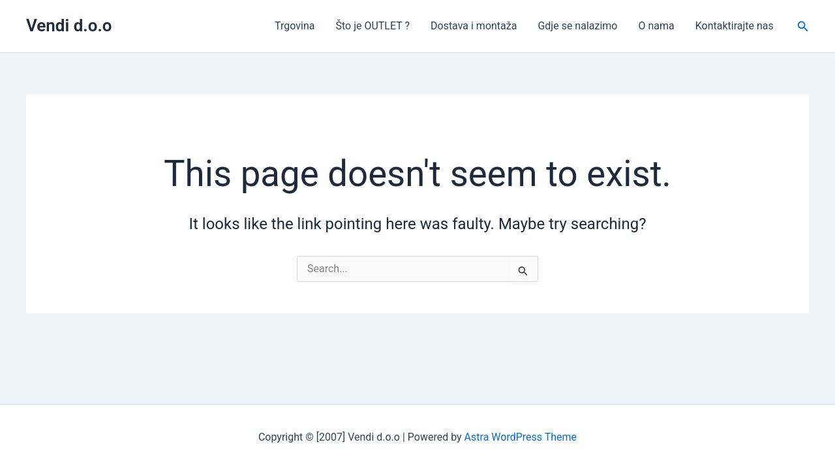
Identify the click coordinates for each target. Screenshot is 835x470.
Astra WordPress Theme (520, 437)
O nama (656, 26)
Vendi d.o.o (69, 25)
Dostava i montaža (474, 26)
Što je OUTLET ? (372, 26)
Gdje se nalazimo (577, 26)
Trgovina (294, 26)
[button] (803, 26)
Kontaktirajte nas (734, 26)
